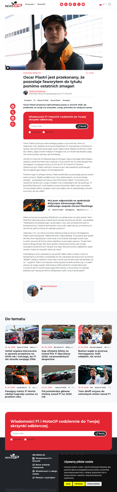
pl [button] (102, 4)
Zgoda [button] (68, 484)
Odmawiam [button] (79, 484)
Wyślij (81, 126)
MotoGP (41, 4)
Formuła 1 (30, 4)
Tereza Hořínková (37, 91)
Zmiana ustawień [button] (93, 484)
